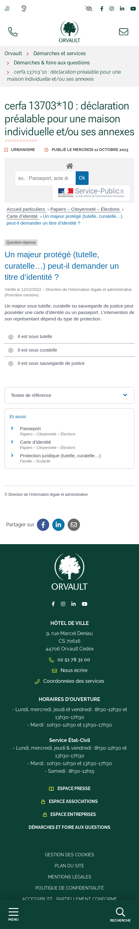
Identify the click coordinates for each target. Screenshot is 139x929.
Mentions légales (69, 876)
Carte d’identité (23, 216)
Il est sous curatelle (32, 349)
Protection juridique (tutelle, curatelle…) (60, 455)
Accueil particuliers (26, 209)
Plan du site (69, 865)
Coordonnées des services (69, 681)
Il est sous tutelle (30, 336)
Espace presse (74, 788)
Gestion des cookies (69, 854)
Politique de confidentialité (69, 888)
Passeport (30, 428)
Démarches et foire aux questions (69, 827)
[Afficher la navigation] (13, 915)
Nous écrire (69, 670)
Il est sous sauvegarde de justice (46, 363)
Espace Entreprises (73, 814)
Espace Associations (73, 801)
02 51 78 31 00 (69, 659)
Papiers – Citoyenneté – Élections (85, 209)
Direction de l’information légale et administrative (48, 494)
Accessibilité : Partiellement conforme (69, 899)
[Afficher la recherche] (120, 914)
